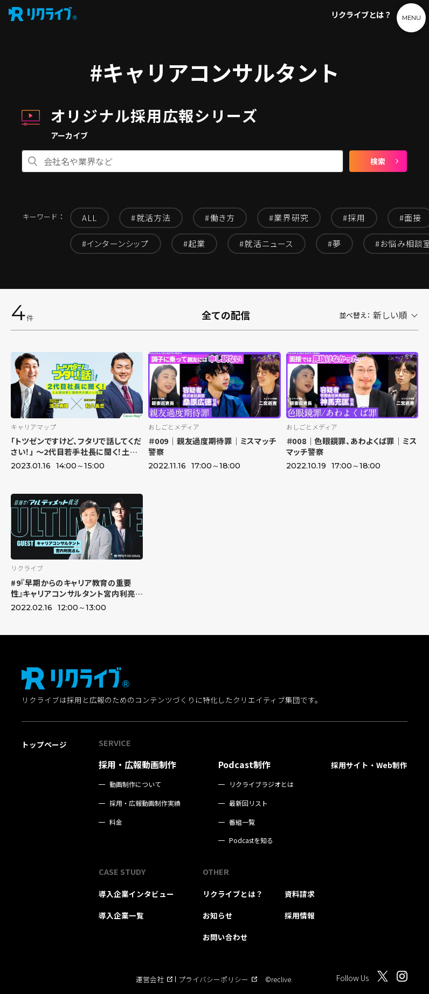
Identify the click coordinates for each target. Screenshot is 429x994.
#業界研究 (289, 217)
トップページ (44, 744)
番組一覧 (242, 822)
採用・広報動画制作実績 (145, 803)
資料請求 (300, 893)
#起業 (194, 243)
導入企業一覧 (121, 915)
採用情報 (300, 915)
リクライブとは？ (361, 14)
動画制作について (135, 784)
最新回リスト (248, 803)
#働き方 (220, 217)
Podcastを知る (251, 840)
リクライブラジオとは (261, 784)
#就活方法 (151, 217)
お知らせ (218, 915)
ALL (90, 217)
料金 (115, 822)
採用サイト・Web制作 (369, 765)
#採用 (354, 217)
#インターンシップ (115, 243)
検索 (377, 161)
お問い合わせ (225, 936)
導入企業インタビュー (136, 893)
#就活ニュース (266, 243)
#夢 (334, 243)
